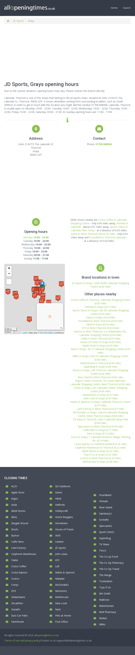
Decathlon (17, 603)
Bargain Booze (19, 523)
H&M (58, 498)
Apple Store (17, 492)
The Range (105, 575)
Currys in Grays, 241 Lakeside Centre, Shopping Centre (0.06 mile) (100, 389)
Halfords (60, 504)
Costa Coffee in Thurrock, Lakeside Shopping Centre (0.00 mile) (100, 301)
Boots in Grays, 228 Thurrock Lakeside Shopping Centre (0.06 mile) (100, 371)
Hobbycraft (61, 511)
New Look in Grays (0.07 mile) (100, 398)
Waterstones (106, 606)
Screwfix (104, 519)
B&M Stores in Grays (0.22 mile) (100, 451)
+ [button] (9, 268)
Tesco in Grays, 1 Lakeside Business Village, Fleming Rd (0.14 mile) (100, 438)
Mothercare (62, 597)
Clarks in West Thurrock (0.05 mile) (100, 338)
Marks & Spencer (65, 572)
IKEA (57, 535)
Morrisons (61, 591)
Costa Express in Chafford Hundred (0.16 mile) (100, 444)
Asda (14, 504)
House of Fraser (64, 529)
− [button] (9, 273)
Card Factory (18, 547)
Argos (14, 498)
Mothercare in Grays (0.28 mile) (100, 461)
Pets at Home (63, 615)
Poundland (105, 495)
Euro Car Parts (19, 615)
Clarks (14, 560)
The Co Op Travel (109, 569)
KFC (57, 560)
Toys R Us (105, 587)
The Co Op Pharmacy (111, 562)
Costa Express (19, 572)
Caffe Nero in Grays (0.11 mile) (100, 430)
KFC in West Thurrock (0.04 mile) (100, 328)
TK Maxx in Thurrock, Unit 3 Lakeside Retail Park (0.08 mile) (100, 421)
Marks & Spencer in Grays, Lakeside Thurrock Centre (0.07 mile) (100, 403)
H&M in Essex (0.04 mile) (100, 324)
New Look (61, 603)
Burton (15, 535)
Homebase (61, 523)
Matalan (60, 578)
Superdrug (105, 538)
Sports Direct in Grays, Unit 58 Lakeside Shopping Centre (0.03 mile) (100, 312)
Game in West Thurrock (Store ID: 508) (93, 234)
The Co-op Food (108, 556)
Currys (14, 584)
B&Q (14, 517)
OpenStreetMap (46, 333)
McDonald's (62, 584)
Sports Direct (106, 532)
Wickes (103, 618)
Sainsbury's (105, 513)
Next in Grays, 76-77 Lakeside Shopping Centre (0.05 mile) (100, 350)
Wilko (102, 624)
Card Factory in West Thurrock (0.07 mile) (100, 409)
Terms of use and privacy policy (22, 640)
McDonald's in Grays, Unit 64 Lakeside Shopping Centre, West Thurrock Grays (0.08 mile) (100, 414)
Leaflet (25, 333)
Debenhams (18, 597)
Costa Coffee (18, 566)
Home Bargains (64, 517)
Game (58, 492)
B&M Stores (18, 511)
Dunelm (15, 609)
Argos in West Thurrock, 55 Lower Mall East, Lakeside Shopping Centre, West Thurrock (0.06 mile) (100, 382)
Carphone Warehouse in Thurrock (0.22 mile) (100, 447)
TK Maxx (104, 544)
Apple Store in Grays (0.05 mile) (100, 345)
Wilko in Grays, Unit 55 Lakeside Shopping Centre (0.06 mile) (100, 357)
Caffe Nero (17, 541)
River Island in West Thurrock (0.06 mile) (100, 377)
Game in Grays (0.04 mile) (100, 317)
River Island (105, 507)
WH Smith (104, 593)
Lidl (57, 566)
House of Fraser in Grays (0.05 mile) (100, 342)
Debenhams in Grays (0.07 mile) (100, 394)
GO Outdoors (62, 486)
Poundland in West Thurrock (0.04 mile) (100, 321)
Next (58, 609)
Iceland (59, 541)
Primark (103, 501)
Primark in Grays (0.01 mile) (100, 307)
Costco (15, 578)
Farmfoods (17, 621)
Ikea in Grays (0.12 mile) (100, 433)
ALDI (14, 486)
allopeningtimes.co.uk (46, 635)
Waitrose (104, 599)
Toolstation (105, 581)
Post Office (61, 621)
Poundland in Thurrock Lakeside (107, 237)
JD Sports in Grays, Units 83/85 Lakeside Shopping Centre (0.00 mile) (100, 284)
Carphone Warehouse (23, 554)
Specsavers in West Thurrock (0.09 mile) (100, 426)
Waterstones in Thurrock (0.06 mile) (100, 363)
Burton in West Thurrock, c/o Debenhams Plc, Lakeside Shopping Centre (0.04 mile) (100, 333)
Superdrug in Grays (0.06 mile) (100, 366)
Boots (14, 529)
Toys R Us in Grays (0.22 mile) (100, 454)
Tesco (102, 550)
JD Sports (18, 21)
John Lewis (61, 554)
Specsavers (105, 525)
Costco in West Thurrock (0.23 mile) (100, 458)
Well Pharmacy (107, 612)
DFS (13, 591)
